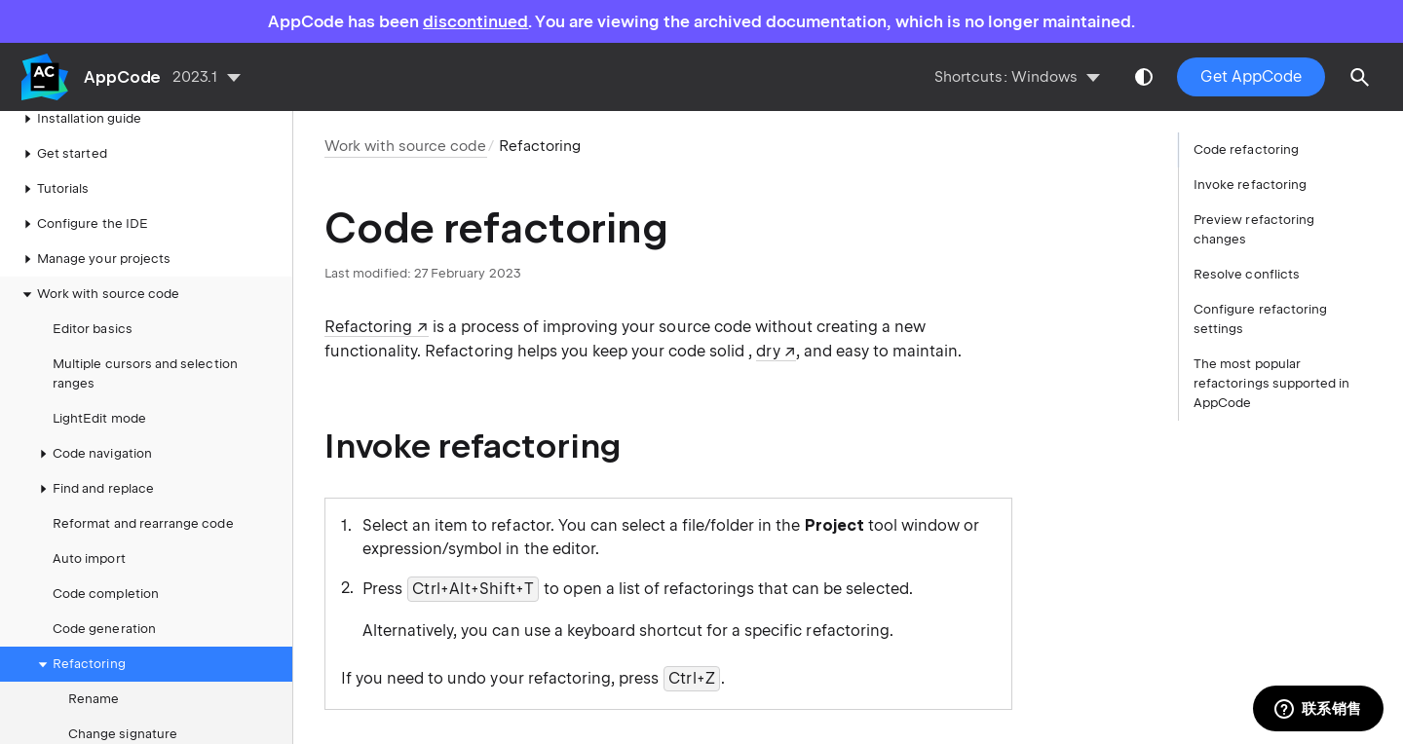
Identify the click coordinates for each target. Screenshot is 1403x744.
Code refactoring (1246, 149)
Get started (62, 154)
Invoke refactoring (1250, 184)
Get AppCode (1251, 76)
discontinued (475, 21)
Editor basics (93, 328)
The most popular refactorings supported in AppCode (1271, 383)
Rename (93, 698)
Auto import (89, 558)
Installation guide (79, 119)
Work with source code (98, 294)
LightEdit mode (99, 418)
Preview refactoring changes (1254, 229)
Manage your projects (94, 259)
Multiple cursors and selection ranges (145, 373)
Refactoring (79, 664)
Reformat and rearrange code (143, 523)
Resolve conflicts (1247, 274)
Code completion (106, 593)
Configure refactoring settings (1260, 319)
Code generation (104, 628)
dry (767, 351)
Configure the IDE (83, 224)
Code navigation (92, 454)
